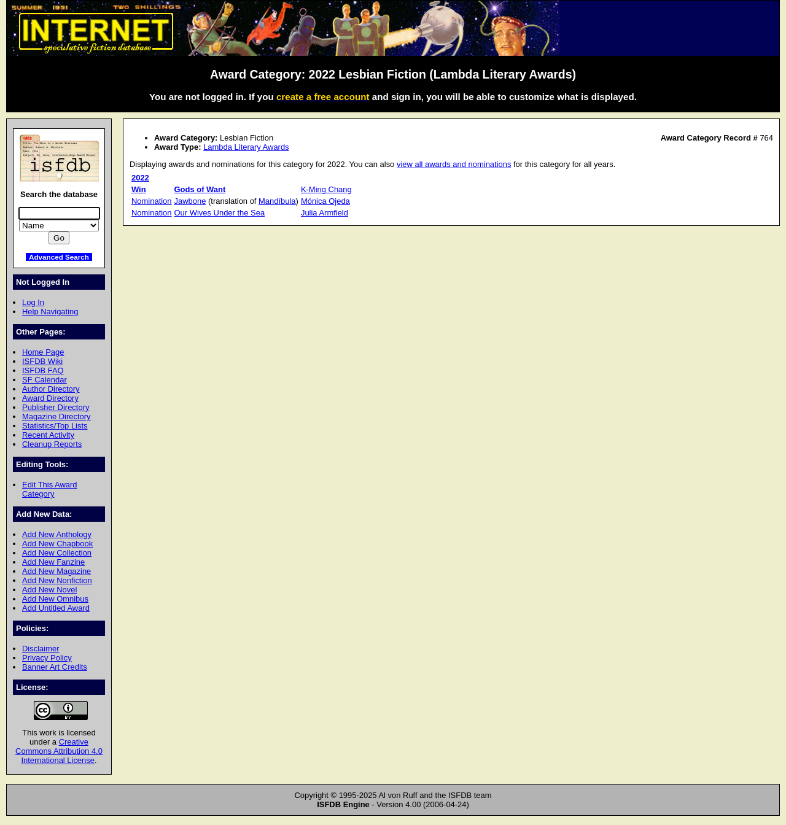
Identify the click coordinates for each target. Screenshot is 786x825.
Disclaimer (40, 648)
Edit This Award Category (49, 489)
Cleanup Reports (52, 444)
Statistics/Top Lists (55, 425)
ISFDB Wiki (42, 361)
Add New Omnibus (55, 598)
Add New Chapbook (57, 543)
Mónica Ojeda (325, 201)
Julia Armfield (324, 212)
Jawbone (190, 201)
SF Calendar (44, 379)
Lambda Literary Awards (246, 147)
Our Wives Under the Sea (219, 212)
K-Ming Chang (326, 189)
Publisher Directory (55, 407)
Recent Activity (48, 435)
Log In (33, 302)
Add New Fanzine (53, 562)
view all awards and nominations (454, 164)
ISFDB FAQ (43, 370)
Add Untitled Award (56, 608)
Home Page (43, 352)
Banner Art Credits (54, 667)
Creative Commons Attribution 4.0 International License (59, 751)
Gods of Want (200, 189)
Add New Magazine (56, 571)
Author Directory (51, 388)
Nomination (151, 201)
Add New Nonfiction (57, 580)
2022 (140, 177)
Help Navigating (50, 311)
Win (138, 189)
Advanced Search (59, 257)
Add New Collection (56, 552)
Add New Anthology (56, 534)
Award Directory (50, 398)
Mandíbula (277, 201)
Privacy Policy (47, 657)
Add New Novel (49, 589)
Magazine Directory (56, 416)
